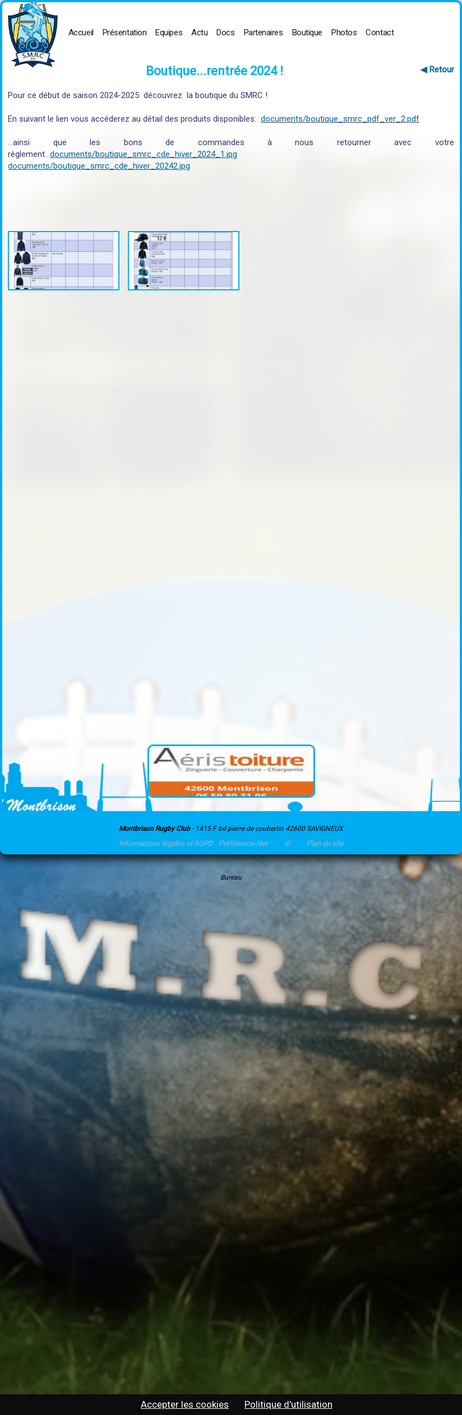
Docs (225, 32)
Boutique (307, 32)
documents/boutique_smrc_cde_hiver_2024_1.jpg (143, 154)
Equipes (168, 32)
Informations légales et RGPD (166, 843)
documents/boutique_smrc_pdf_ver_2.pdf (340, 119)
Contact (380, 32)
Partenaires (263, 32)
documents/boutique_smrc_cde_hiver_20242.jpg (99, 166)
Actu (199, 32)
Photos (344, 32)
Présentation (125, 32)
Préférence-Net (243, 843)
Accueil (81, 32)
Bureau (231, 877)
